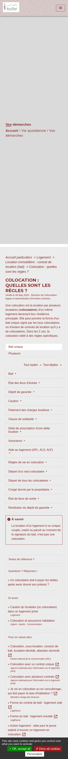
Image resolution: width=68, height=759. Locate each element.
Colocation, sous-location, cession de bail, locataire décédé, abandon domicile (34, 651)
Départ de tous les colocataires (28, 480)
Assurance (15, 440)
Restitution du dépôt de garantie (29, 507)
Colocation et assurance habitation (32, 620)
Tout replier (33, 364)
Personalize (34, 754)
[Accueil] (16, 8)
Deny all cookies (48, 748)
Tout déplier (53, 364)
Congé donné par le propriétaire (29, 489)
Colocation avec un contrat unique (34, 664)
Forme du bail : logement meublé (34, 716)
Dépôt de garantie (20, 392)
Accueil (12, 130)
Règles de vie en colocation (26, 462)
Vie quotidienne (33, 130)
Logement (44, 257)
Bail (11, 373)
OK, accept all (19, 748)
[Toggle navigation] (60, 8)
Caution (13, 401)
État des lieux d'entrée (23, 382)
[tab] (34, 346)
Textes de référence (20, 559)
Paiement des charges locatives (29, 410)
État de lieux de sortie (22, 498)
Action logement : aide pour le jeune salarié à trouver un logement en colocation (32, 730)
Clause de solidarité (21, 419)
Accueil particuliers (19, 257)
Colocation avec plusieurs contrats (34, 676)
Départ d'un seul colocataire (26, 471)
